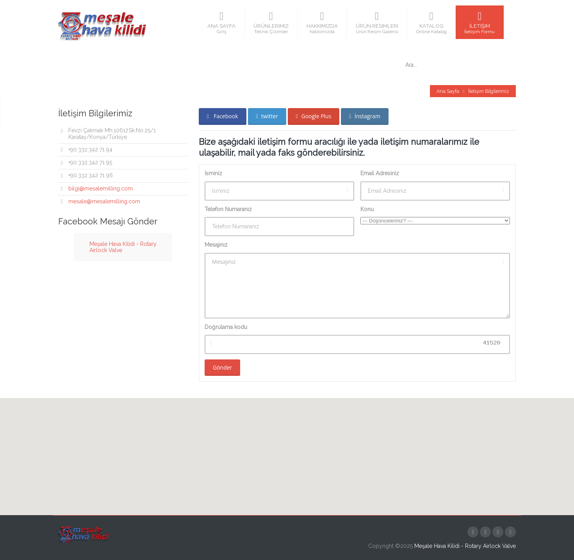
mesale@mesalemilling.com (104, 201)
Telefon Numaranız (228, 209)
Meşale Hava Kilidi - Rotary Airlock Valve (465, 546)
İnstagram (364, 116)
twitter (267, 116)
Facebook (222, 116)
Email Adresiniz (379, 173)
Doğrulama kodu (226, 327)
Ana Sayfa (448, 91)
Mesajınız (216, 245)
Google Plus (313, 116)
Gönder (222, 367)
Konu (367, 209)
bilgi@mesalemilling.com (100, 188)
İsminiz (213, 173)
